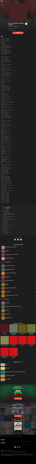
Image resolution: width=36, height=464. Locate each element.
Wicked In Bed (5, 226)
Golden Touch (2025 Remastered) (31, 333)
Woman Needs (13, 356)
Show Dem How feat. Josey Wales (4, 357)
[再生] (26, 24)
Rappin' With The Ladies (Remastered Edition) (13, 333)
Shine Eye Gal (5, 222)
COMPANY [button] (3, 442)
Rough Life (5, 218)
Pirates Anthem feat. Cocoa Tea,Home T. (9, 219)
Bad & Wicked (5, 229)
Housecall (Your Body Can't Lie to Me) (8, 216)
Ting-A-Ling (5, 215)
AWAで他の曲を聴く (18, 398)
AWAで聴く (18, 32)
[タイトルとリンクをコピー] (21, 239)
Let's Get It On (5, 230)
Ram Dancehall (5, 233)
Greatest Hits (7, 207)
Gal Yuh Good (5, 223)
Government (4, 333)
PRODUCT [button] (3, 439)
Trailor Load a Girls (6, 212)
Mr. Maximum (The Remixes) (22, 333)
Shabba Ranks (15, 26)
